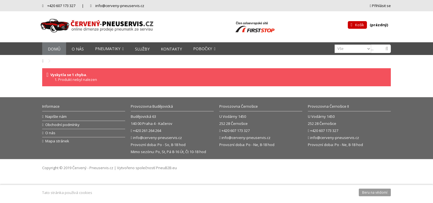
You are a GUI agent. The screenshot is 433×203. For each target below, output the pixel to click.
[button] (109, 48)
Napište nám (56, 116)
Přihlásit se (380, 5)
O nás (50, 133)
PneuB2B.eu (166, 167)
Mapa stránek (57, 141)
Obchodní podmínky (62, 124)
